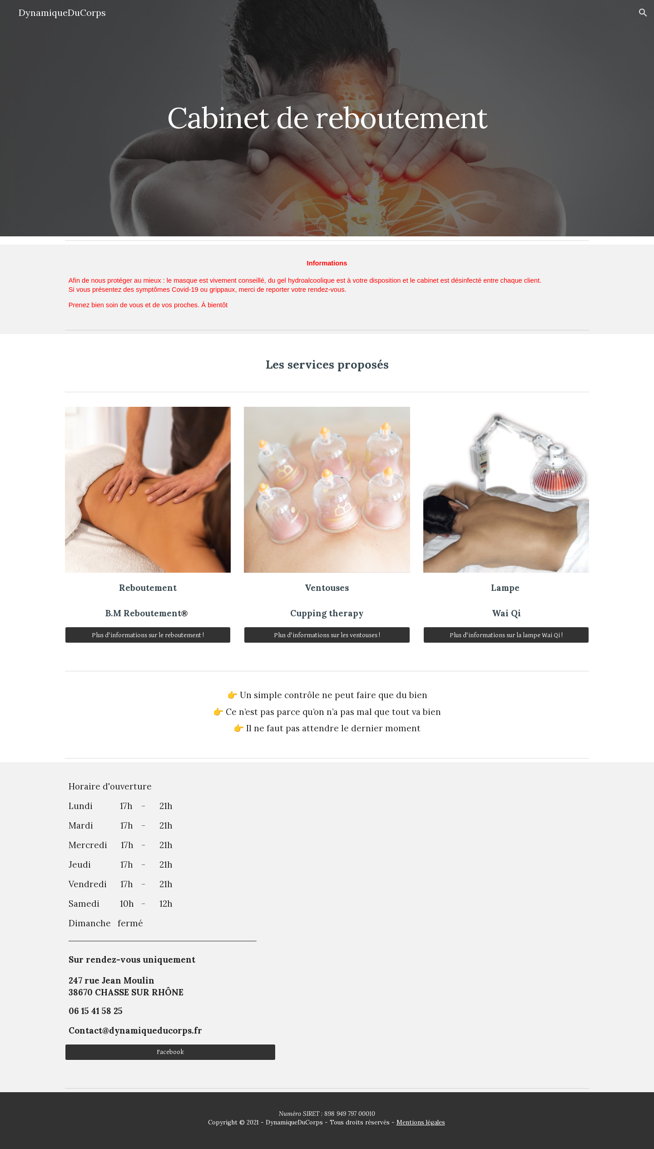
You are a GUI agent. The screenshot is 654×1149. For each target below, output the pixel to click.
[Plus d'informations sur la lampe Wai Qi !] (506, 634)
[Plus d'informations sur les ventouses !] (326, 634)
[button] (643, 13)
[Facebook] (170, 1052)
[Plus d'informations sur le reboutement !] (147, 634)
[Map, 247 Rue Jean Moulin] (439, 923)
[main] (327, 118)
